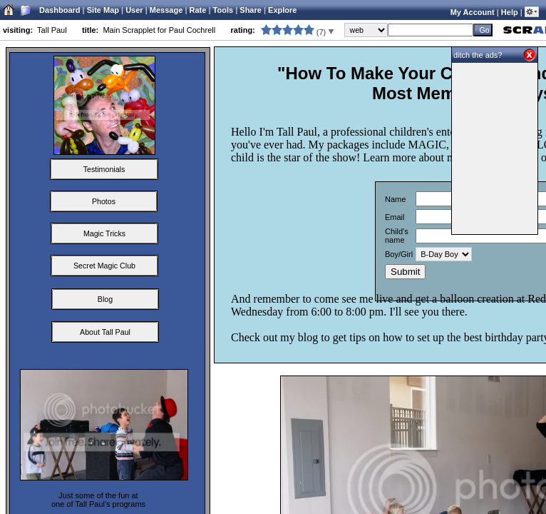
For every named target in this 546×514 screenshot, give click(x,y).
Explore (282, 10)
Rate (198, 10)
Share (250, 10)
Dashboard (59, 10)
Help (509, 12)
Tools (223, 10)
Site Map (103, 10)
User (134, 10)
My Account (472, 12)
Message (166, 10)
